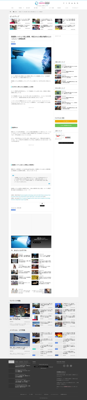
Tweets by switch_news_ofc (43, 364)
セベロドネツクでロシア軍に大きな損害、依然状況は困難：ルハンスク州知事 (46, 304)
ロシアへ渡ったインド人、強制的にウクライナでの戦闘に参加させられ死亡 (69, 317)
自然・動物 (35, 7)
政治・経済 (28, 7)
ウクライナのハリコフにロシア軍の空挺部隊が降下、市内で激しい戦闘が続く (46, 310)
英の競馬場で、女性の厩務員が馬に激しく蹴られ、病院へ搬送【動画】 (69, 82)
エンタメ (66, 7)
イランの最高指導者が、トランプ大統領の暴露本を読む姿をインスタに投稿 (46, 26)
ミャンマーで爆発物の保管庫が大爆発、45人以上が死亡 (68, 72)
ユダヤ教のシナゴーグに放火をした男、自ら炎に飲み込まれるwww (38, 291)
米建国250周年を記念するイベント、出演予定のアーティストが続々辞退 (69, 77)
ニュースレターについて (54, 394)
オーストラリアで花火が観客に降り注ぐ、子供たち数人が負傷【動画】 (69, 20)
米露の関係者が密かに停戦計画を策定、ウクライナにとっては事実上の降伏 (69, 323)
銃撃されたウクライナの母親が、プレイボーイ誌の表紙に (46, 316)
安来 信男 (13, 41)
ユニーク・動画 (51, 7)
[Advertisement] (31, 117)
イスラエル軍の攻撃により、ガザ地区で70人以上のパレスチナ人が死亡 (46, 340)
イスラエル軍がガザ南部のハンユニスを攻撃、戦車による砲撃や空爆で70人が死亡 (69, 340)
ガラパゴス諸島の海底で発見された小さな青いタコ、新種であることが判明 (69, 67)
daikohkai (19, 28)
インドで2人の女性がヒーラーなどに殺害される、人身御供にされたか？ (46, 20)
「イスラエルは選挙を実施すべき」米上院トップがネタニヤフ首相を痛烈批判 (69, 352)
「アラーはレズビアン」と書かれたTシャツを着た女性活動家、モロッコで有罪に (22, 381)
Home (12, 7)
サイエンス (43, 7)
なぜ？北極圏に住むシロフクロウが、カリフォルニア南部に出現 (22, 371)
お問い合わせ (46, 394)
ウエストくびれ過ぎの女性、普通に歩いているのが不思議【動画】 (22, 376)
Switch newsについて (23, 394)
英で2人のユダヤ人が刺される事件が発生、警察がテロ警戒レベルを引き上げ (45, 262)
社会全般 (20, 7)
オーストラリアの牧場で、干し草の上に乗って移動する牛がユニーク (69, 26)
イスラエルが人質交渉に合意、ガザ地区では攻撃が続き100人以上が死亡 (22, 366)
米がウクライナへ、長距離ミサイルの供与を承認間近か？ (46, 323)
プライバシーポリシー (38, 394)
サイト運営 (31, 394)
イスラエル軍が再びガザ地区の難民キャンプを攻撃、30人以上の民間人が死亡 (69, 333)
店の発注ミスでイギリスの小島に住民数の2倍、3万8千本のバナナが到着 (45, 278)
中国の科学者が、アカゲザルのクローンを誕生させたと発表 (24, 26)
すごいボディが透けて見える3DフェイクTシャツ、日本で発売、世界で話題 (24, 291)
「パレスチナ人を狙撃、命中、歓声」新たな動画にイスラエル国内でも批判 (46, 346)
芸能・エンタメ (34, 319)
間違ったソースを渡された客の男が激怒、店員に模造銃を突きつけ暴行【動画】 (45, 272)
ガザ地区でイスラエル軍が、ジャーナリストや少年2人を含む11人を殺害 (46, 333)
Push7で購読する (66, 121)
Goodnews (59, 7)
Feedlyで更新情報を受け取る (66, 125)
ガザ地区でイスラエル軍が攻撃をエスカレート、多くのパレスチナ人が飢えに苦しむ (46, 352)
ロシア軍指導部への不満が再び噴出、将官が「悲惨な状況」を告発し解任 (69, 310)
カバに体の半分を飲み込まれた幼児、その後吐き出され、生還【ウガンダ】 (22, 386)
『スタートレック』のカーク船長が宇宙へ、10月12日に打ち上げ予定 (24, 20)
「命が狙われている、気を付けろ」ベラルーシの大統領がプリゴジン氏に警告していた (69, 304)
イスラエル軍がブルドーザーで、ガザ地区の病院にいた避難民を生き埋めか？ (69, 346)
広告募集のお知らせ (64, 394)
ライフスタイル (74, 7)
